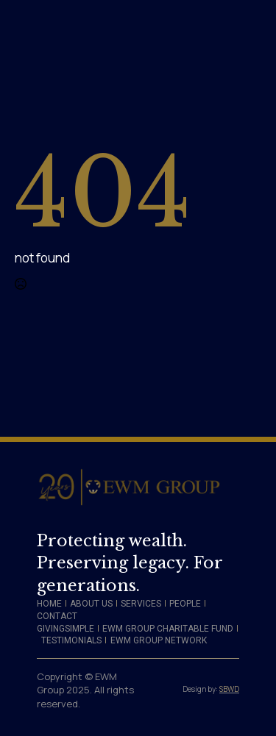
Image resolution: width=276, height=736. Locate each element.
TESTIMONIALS (71, 640)
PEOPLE (185, 604)
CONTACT (57, 616)
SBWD (229, 689)
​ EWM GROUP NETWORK (157, 640)
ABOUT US (91, 604)
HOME (49, 604)
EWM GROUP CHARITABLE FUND (167, 629)
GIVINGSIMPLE (65, 629)
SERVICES (141, 604)
